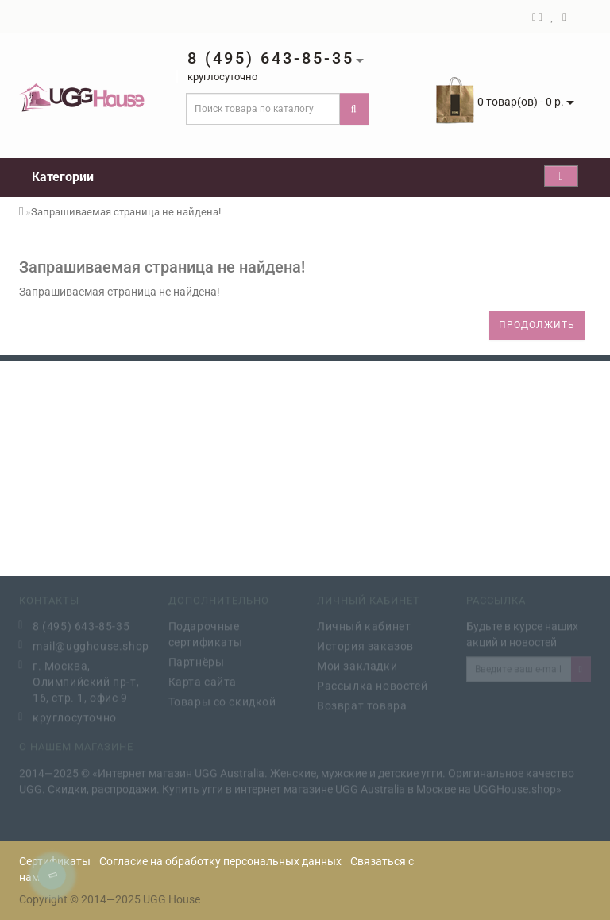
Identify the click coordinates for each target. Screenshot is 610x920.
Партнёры (196, 660)
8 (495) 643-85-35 (81, 624)
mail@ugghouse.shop (89, 644)
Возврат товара (362, 704)
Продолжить (537, 325)
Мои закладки (357, 664)
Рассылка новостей (372, 684)
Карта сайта (202, 680)
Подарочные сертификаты (206, 632)
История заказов (365, 644)
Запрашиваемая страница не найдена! (126, 212)
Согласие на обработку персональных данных (220, 861)
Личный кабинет (364, 624)
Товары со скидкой (222, 700)
